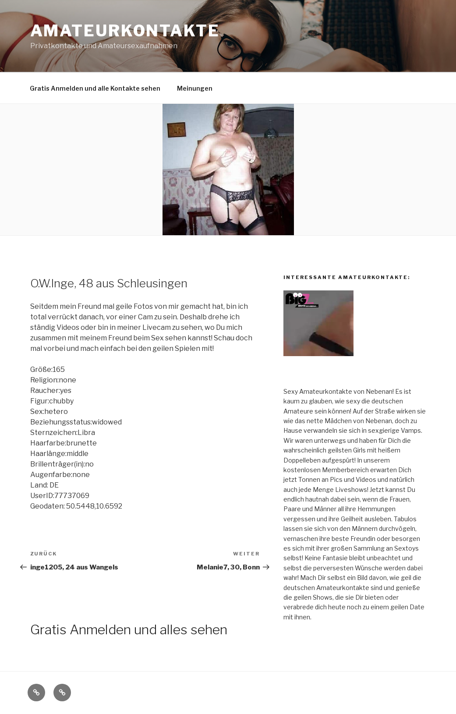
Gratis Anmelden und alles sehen (128, 629)
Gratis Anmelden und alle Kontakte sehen (95, 88)
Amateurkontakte (125, 30)
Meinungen (194, 88)
